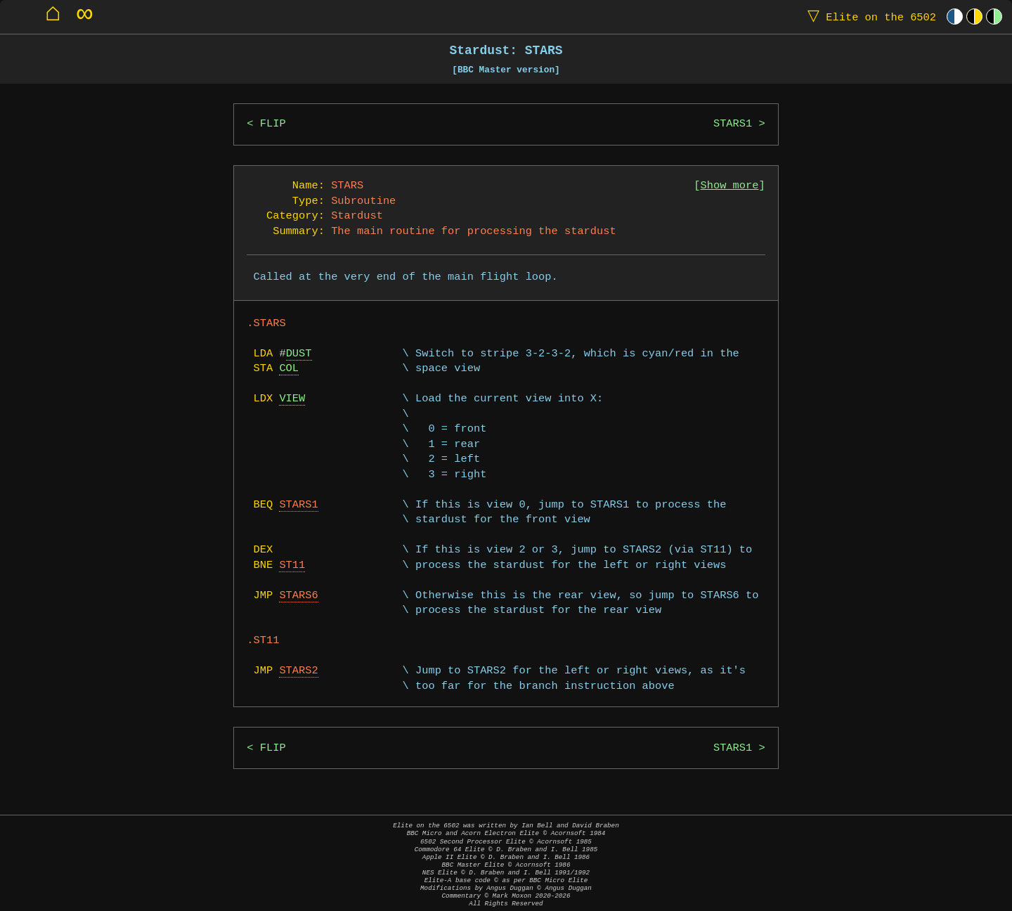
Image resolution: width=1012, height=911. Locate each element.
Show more (730, 186)
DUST (299, 354)
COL (289, 368)
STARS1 (732, 124)
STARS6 (298, 595)
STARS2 (298, 671)
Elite (868, 16)
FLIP (273, 124)
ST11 (292, 565)
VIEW (292, 399)
